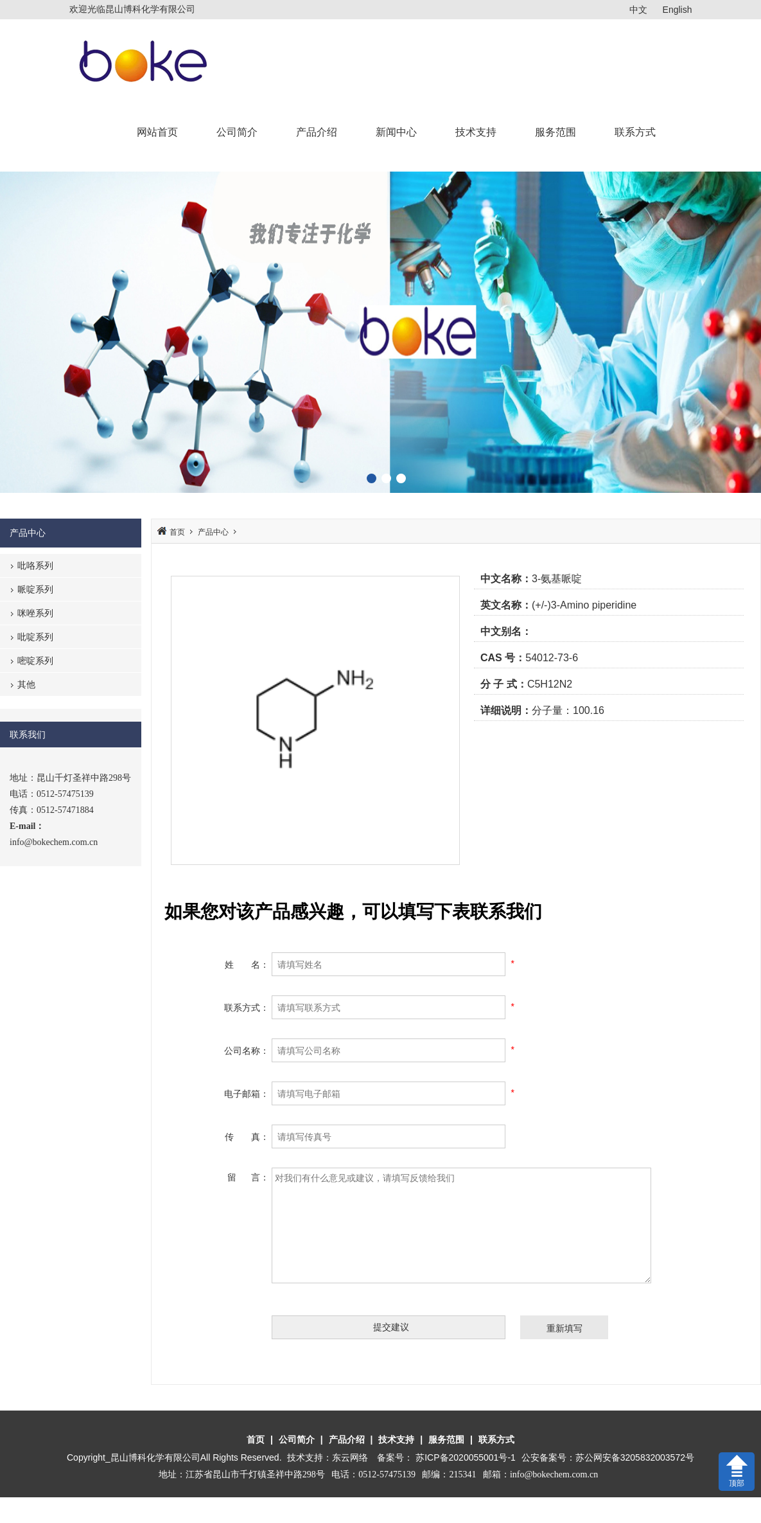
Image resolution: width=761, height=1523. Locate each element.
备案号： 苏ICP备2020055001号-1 (447, 1457)
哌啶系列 (35, 589)
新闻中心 (396, 132)
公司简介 (237, 132)
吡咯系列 (35, 565)
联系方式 (635, 132)
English (677, 9)
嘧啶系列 (35, 660)
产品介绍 (316, 132)
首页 (177, 532)
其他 (26, 684)
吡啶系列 (35, 637)
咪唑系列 (35, 613)
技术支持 (475, 132)
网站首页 (157, 132)
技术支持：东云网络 (327, 1457)
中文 (638, 9)
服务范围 (555, 132)
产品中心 (213, 532)
